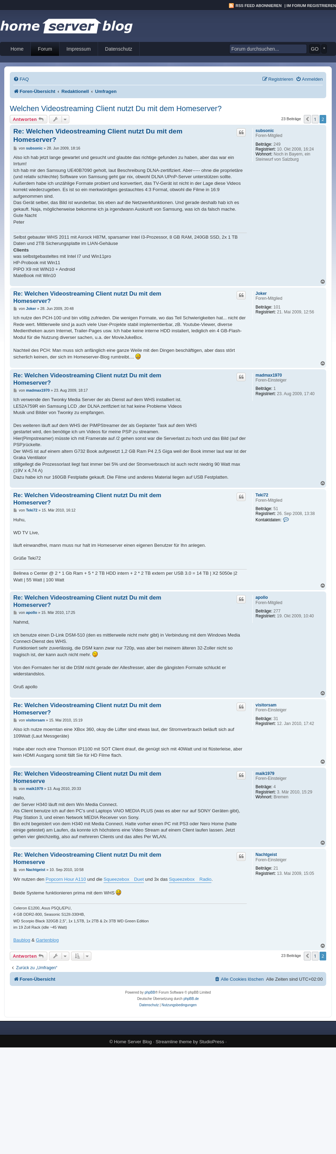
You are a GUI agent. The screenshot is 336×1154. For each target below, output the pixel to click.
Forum (45, 49)
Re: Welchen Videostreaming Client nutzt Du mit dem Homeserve (87, 777)
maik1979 (264, 773)
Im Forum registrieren (311, 5)
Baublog (21, 940)
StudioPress (211, 1041)
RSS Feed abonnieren (259, 5)
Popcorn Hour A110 (66, 879)
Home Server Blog (133, 1041)
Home (16, 49)
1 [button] (315, 119)
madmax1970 (268, 375)
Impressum (78, 49)
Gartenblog (47, 940)
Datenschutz (118, 49)
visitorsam (265, 705)
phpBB (150, 992)
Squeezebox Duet (124, 879)
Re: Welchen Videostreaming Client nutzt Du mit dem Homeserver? (97, 135)
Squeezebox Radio (190, 879)
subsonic (264, 130)
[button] (307, 119)
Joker (261, 293)
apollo (261, 597)
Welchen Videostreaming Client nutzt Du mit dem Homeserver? (116, 108)
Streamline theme (174, 1041)
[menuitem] (21, 79)
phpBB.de (191, 999)
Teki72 (261, 495)
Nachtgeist (266, 854)
